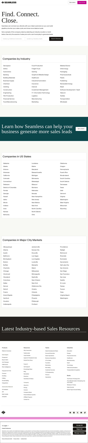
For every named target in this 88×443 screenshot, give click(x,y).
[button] (13, 39)
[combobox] (13, 39)
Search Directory (56, 38)
